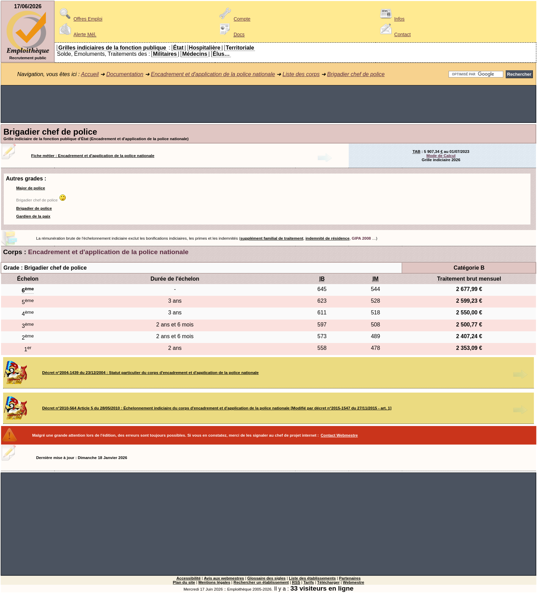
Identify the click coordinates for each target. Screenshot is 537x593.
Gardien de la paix (33, 216)
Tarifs (308, 582)
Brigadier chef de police (356, 74)
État (178, 48)
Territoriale (240, 48)
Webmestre (353, 582)
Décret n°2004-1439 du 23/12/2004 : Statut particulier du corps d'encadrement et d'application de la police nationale (150, 373)
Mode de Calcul (441, 156)
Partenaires (350, 578)
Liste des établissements (312, 578)
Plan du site (184, 582)
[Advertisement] (268, 104)
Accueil (90, 74)
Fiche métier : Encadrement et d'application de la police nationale (93, 156)
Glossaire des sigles (266, 578)
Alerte (76, 34)
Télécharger (328, 582)
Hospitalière (205, 48)
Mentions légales (214, 582)
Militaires (165, 54)
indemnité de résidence (327, 238)
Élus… (221, 54)
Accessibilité (188, 578)
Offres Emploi (79, 19)
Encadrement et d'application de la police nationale (213, 74)
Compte (234, 19)
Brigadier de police (34, 208)
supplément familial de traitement (271, 238)
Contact (394, 34)
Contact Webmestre (339, 435)
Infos (391, 19)
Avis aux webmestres (224, 578)
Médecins (194, 54)
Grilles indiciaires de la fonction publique (112, 48)
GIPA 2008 (361, 238)
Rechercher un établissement (261, 582)
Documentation (125, 74)
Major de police (30, 188)
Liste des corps (301, 74)
